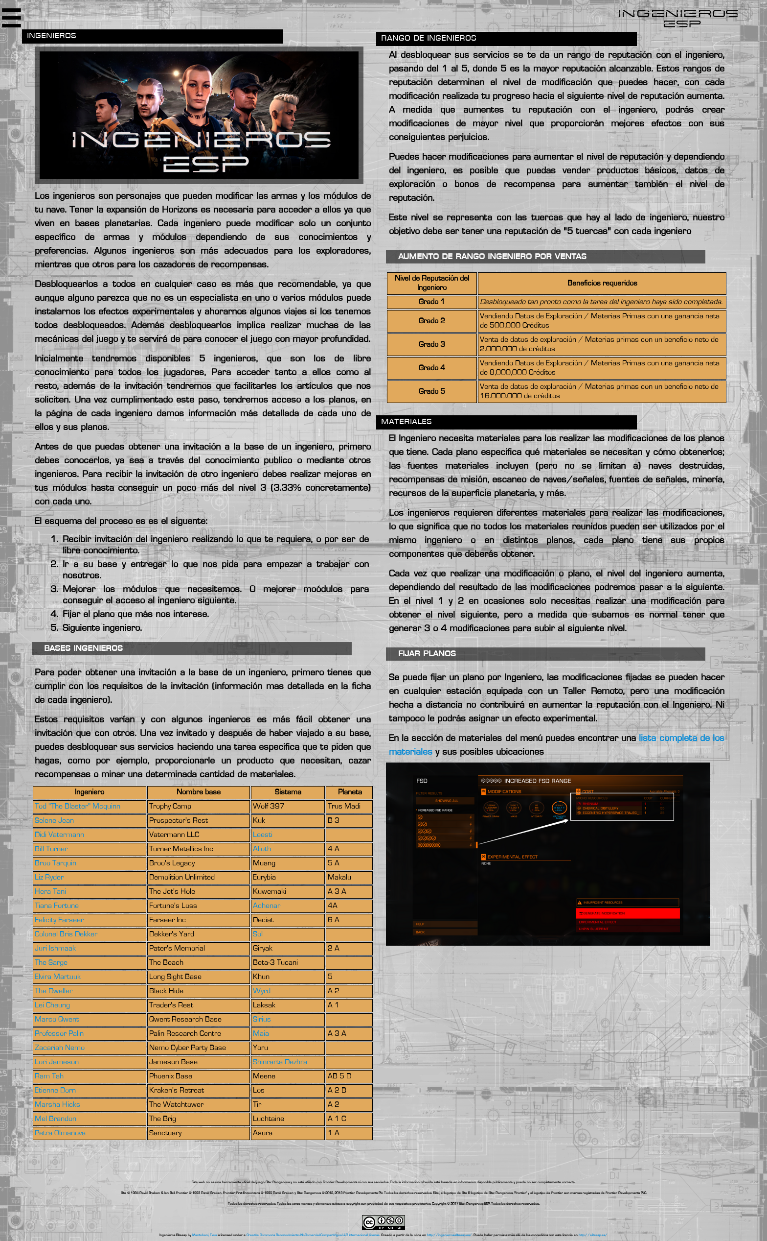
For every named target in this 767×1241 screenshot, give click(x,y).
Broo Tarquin (55, 863)
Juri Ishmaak (55, 948)
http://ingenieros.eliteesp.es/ (449, 1235)
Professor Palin (59, 1033)
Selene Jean (54, 820)
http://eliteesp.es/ (593, 1235)
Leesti (262, 835)
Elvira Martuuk (58, 977)
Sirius (262, 1019)
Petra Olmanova (60, 1133)
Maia (261, 1033)
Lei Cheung (52, 1005)
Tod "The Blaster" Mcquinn (77, 806)
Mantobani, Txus (204, 1235)
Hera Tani (50, 891)
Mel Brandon (55, 1119)
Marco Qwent (57, 1019)
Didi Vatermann (59, 835)
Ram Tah (49, 1076)
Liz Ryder (49, 877)
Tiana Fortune (57, 906)
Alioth (262, 849)
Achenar (266, 906)
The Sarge (51, 962)
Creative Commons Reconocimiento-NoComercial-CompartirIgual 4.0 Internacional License (313, 1235)
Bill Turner (51, 849)
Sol (258, 934)
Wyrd (262, 991)
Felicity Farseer (59, 920)
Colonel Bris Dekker (66, 934)
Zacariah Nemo (60, 1048)
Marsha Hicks (57, 1104)
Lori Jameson (57, 1062)
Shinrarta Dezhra (280, 1062)
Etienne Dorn (55, 1090)
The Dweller (53, 991)
